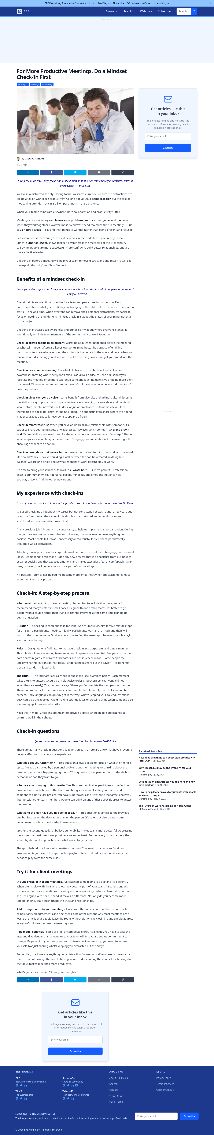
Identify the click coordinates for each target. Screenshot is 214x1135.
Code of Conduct (165, 1089)
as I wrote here (77, 470)
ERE (17, 1078)
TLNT (18, 1091)
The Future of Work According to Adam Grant (165, 805)
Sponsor (113, 1083)
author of (36, 243)
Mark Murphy (145, 774)
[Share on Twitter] (75, 172)
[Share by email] (99, 172)
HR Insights (22, 84)
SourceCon (69, 1078)
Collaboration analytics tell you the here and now (167, 781)
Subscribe (75, 1051)
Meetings (35, 84)
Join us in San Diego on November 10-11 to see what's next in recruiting (107, 3)
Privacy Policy (163, 1078)
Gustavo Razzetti (34, 158)
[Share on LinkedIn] (28, 172)
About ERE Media (118, 1078)
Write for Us (115, 1095)
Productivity (47, 84)
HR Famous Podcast (148, 809)
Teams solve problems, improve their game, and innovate (91, 220)
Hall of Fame (116, 1101)
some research (101, 199)
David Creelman (146, 784)
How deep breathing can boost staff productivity (167, 757)
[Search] (194, 11)
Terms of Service (165, 1083)
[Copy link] (122, 172)
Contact (113, 1089)
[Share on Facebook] (51, 172)
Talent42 (67, 1091)
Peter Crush (144, 760)
